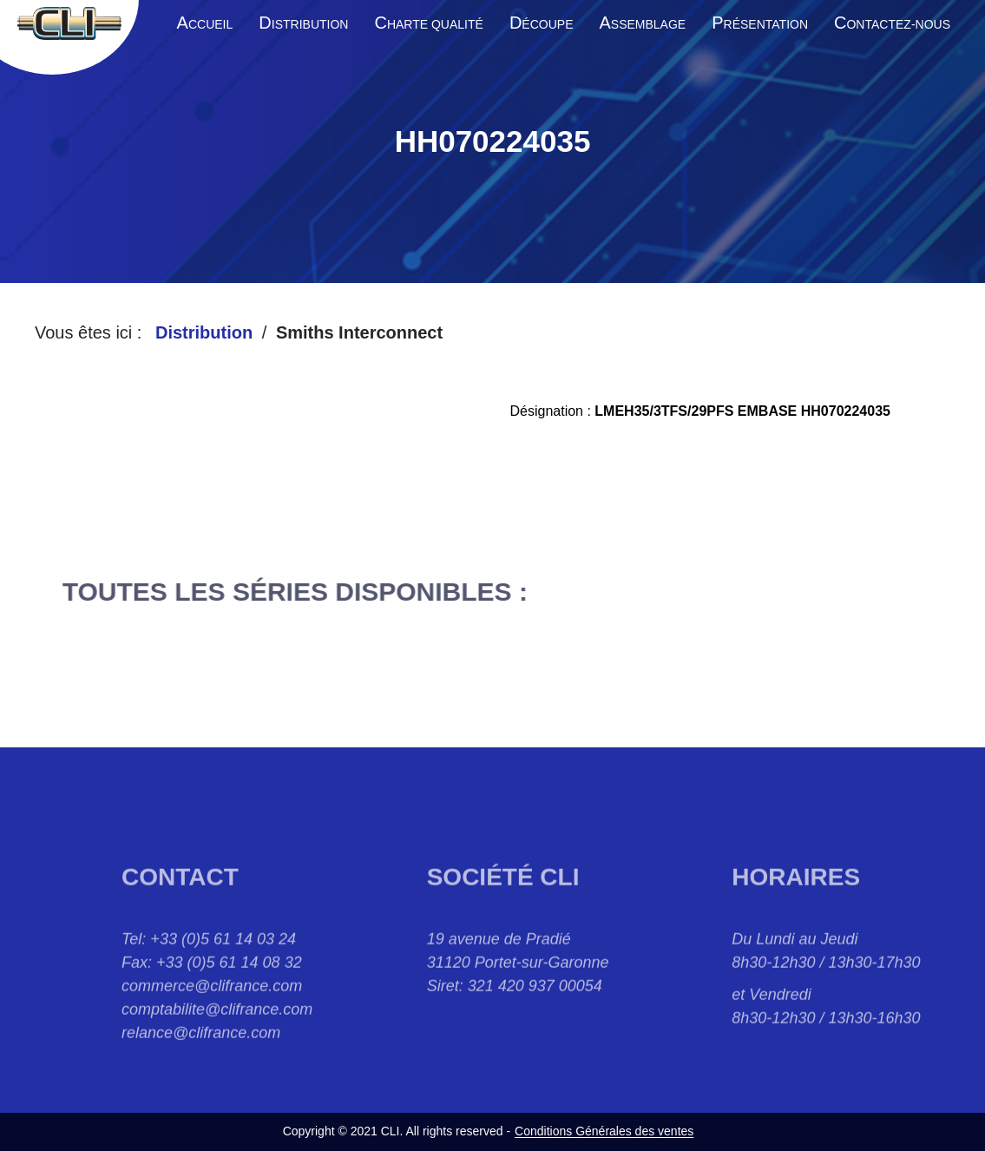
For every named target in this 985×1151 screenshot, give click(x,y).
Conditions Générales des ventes (604, 1131)
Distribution (204, 332)
